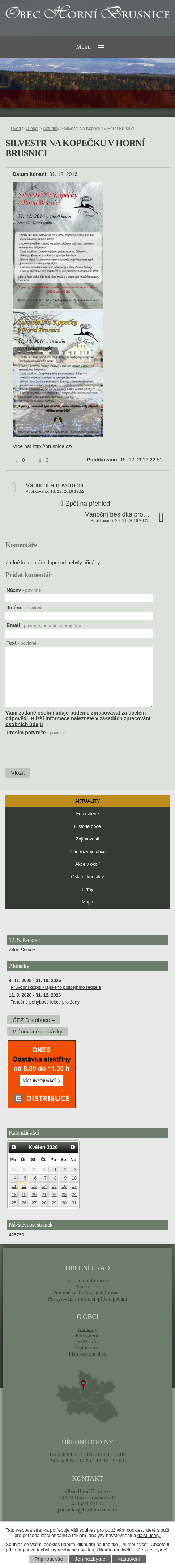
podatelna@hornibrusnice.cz (87, 1510)
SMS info (87, 1341)
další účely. (149, 1535)
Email (44, 625)
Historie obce (87, 826)
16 (64, 1186)
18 (14, 1194)
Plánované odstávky (38, 1031)
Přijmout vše (49, 1559)
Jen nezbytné (90, 1559)
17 (74, 1186)
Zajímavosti (87, 839)
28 (24, 1169)
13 (34, 1186)
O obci (32, 128)
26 (24, 1202)
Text (22, 643)
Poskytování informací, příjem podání (87, 1299)
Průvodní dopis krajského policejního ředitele (56, 987)
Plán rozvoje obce (87, 851)
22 (54, 1194)
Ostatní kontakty (87, 876)
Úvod (16, 128)
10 (74, 1178)
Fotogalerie (87, 813)
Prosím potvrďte (36, 732)
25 (14, 1202)
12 (24, 1186)
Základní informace (87, 1280)
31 (74, 1202)
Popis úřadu (87, 1286)
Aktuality (51, 128)
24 (74, 1194)
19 (24, 1194)
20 (34, 1194)
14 (44, 1186)
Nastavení (128, 1559)
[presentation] (59, 751)
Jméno (25, 607)
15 (54, 1186)
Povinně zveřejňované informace (87, 1292)
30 (44, 1169)
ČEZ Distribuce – (34, 1020)
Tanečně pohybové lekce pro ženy (45, 1002)
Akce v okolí (87, 864)
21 (44, 1194)
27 (14, 1169)
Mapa (87, 902)
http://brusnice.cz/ (52, 446)
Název (24, 590)
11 (14, 1186)
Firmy (87, 889)
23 (64, 1194)
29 (34, 1169)
